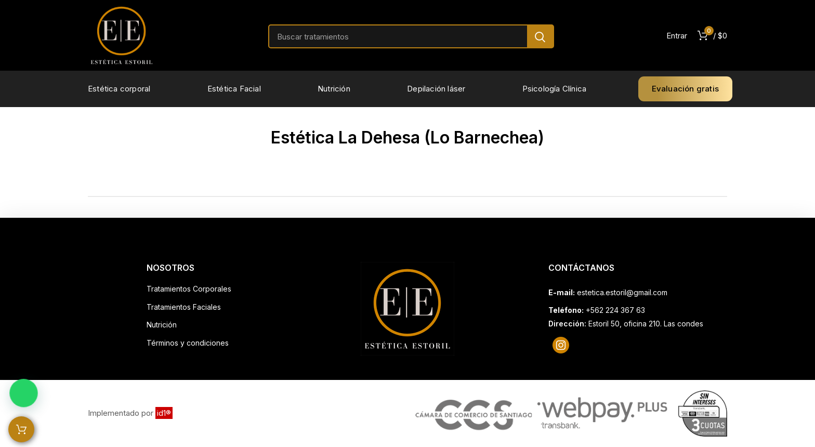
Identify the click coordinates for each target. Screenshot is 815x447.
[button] (15, 396)
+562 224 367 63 (615, 310)
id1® (164, 413)
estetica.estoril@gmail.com (622, 292)
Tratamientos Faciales (184, 307)
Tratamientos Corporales (189, 288)
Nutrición (162, 324)
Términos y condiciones (188, 342)
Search (540, 36)
